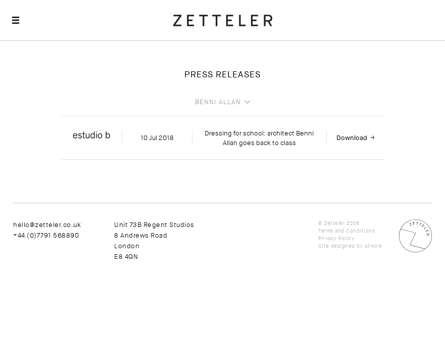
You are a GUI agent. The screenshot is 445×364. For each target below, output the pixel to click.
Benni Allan (218, 102)
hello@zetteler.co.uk (47, 224)
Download (351, 137)
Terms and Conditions (346, 231)
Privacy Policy (336, 238)
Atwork (373, 246)
